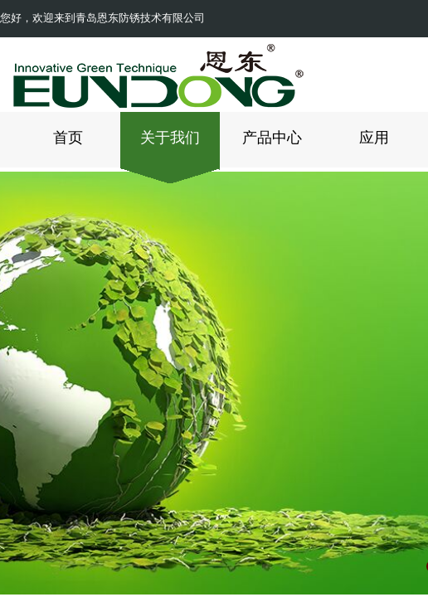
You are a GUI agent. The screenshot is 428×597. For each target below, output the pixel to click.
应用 (374, 137)
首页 (68, 137)
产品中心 (272, 137)
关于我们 (170, 137)
